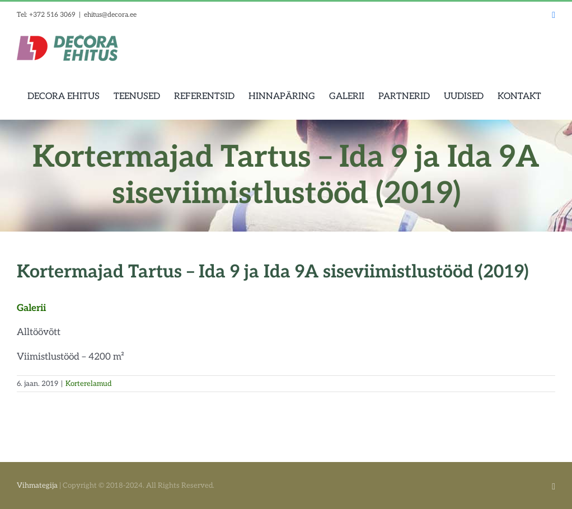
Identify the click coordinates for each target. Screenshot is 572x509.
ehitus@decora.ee (110, 15)
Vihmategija (37, 485)
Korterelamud (88, 383)
